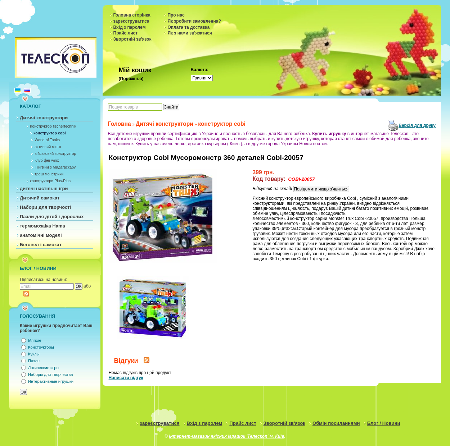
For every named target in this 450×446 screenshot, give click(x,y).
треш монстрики (49, 174)
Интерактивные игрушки (50, 381)
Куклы (34, 354)
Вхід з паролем (129, 27)
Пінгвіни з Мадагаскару (55, 167)
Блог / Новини (383, 423)
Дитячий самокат (39, 198)
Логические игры (43, 367)
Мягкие (34, 340)
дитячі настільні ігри (44, 188)
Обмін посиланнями (336, 423)
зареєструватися (131, 21)
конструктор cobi (49, 133)
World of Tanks (47, 140)
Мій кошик (135, 70)
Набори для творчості (45, 207)
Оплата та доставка (188, 27)
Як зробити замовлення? (194, 21)
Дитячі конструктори (44, 117)
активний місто (48, 146)
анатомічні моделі (41, 235)
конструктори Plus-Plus (50, 181)
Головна (119, 124)
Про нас (175, 15)
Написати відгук (126, 377)
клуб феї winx (47, 160)
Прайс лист (125, 33)
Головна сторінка (131, 15)
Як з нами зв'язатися (189, 33)
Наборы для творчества (50, 374)
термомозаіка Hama (42, 226)
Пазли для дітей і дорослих (52, 216)
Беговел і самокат (41, 244)
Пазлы (34, 361)
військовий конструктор (55, 153)
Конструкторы (41, 347)
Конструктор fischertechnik (53, 126)
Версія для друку (417, 125)
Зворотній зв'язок (132, 39)
